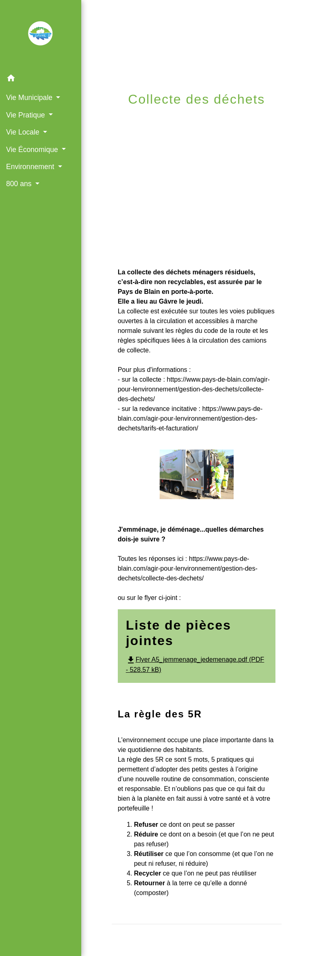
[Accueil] (40, 35)
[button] (40, 79)
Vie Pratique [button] (26, 115)
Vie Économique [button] (33, 150)
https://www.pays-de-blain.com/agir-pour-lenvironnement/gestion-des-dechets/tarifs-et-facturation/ (190, 418)
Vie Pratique (187, 118)
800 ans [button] (20, 184)
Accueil (134, 118)
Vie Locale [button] (23, 132)
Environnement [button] (31, 167)
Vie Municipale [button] (30, 97)
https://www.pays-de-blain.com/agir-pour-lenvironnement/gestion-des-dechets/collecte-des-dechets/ (194, 389)
